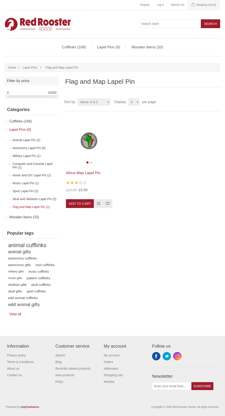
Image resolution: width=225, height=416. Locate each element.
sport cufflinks (36, 291)
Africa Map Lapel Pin (83, 173)
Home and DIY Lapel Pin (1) (32, 175)
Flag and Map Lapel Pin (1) (31, 207)
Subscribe (202, 386)
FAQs (59, 381)
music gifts (15, 278)
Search (210, 24)
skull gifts (15, 291)
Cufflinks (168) (74, 47)
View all (15, 314)
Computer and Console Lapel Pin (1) (33, 165)
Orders (108, 362)
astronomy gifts (19, 265)
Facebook (156, 356)
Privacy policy (16, 355)
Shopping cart (113, 375)
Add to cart (80, 203)
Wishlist (109, 381)
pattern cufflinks (38, 278)
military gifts (16, 271)
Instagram (177, 356)
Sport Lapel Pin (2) (25, 191)
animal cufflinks (27, 245)
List (216, 102)
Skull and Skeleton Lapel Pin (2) (34, 199)
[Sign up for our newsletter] (172, 386)
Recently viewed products (73, 368)
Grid (208, 102)
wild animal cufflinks (23, 298)
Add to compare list (98, 203)
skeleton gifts (17, 284)
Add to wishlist (107, 203)
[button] (87, 162)
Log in (160, 4)
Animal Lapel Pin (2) (26, 140)
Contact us (14, 375)
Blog (58, 362)
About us (13, 368)
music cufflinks (38, 271)
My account (112, 355)
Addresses (111, 368)
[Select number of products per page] (134, 102)
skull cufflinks (41, 284)
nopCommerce (30, 407)
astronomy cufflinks (22, 258)
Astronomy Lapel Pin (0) (29, 148)
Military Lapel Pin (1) (27, 156)
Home (12, 67)
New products (64, 375)
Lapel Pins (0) (108, 47)
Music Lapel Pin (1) (26, 183)
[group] (89, 141)
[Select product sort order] (94, 102)
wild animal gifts (24, 304)
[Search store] (170, 23)
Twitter (167, 356)
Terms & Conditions (20, 362)
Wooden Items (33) (147, 47)
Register (145, 4)
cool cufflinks (44, 265)
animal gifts (19, 251)
